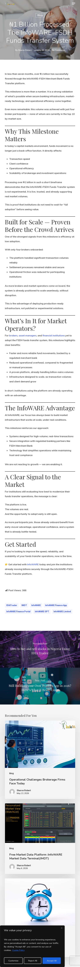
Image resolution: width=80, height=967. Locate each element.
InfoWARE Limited (62, 611)
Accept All (51, 960)
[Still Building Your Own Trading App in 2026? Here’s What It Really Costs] (40, 686)
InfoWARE (33, 564)
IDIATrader (11, 605)
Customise (13, 960)
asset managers (27, 335)
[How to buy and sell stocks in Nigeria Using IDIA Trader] (40, 649)
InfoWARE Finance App (56, 605)
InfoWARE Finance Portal (18, 611)
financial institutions (53, 335)
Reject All (32, 960)
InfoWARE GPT (42, 611)
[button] (73, 3)
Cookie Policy (18, 950)
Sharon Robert (25, 50)
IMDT (24, 605)
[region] (32, 946)
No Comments (58, 50)
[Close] (61, 928)
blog (40, 15)
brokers (13, 335)
